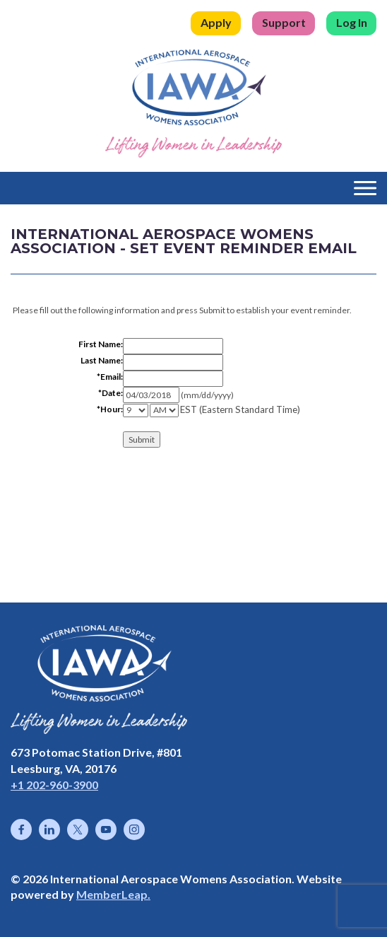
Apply (216, 22)
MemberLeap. (113, 894)
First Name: (100, 344)
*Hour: (110, 409)
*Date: (110, 393)
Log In (351, 22)
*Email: (110, 376)
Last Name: (102, 360)
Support (284, 22)
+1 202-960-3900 (54, 784)
